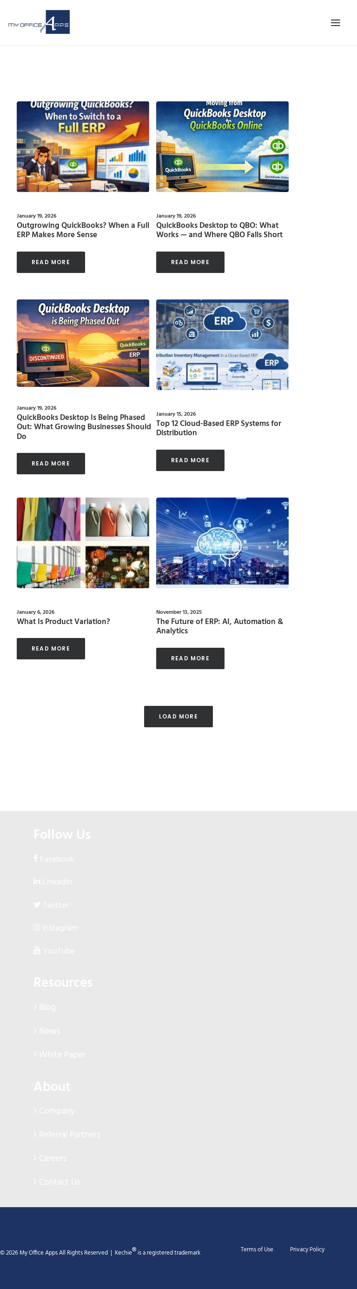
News (48, 1031)
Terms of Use (257, 1250)
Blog (46, 1008)
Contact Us (58, 1182)
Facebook (57, 859)
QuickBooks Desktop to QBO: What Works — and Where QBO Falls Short (219, 230)
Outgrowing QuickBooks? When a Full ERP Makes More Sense (83, 230)
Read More (51, 262)
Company (56, 1111)
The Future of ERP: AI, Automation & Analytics (219, 627)
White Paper (61, 1055)
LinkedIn (57, 882)
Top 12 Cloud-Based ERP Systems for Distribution (218, 428)
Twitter (56, 905)
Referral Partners (68, 1135)
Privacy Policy (307, 1250)
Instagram (60, 928)
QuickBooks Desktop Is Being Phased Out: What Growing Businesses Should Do (84, 427)
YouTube (59, 951)
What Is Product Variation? (63, 622)
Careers (52, 1159)
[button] (83, 146)
